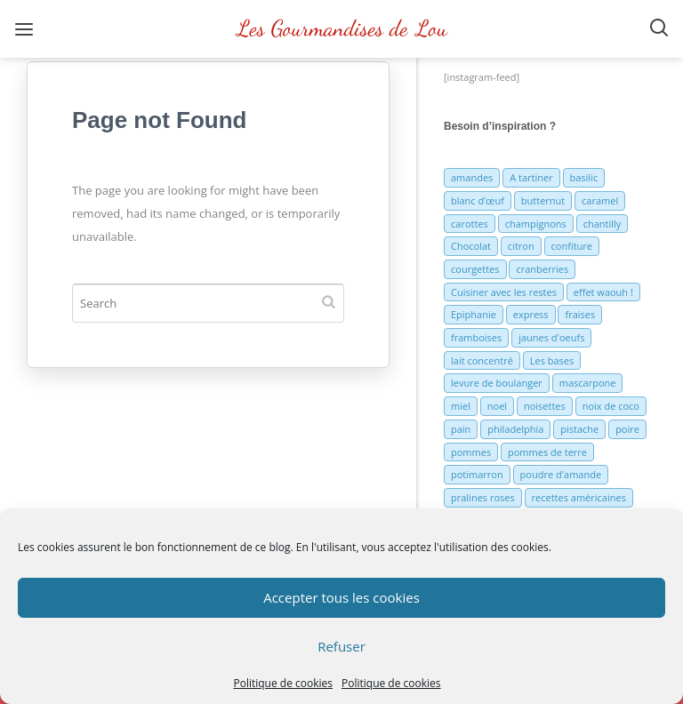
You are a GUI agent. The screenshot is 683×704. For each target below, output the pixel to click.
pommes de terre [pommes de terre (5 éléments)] (547, 452)
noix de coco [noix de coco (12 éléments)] (611, 405)
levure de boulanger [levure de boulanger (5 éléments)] (496, 382)
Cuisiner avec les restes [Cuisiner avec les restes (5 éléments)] (504, 292)
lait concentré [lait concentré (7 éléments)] (482, 360)
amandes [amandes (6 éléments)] (472, 177)
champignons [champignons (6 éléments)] (535, 223)
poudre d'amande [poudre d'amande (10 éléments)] (561, 474)
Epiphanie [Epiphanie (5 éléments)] (473, 314)
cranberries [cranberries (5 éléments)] (542, 269)
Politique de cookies (283, 683)
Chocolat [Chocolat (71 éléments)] (471, 245)
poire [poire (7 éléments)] (627, 429)
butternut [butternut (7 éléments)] (543, 200)
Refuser (341, 646)
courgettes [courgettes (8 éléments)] (475, 269)
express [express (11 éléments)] (531, 314)
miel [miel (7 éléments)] (460, 405)
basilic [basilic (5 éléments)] (584, 177)
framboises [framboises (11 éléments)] (476, 337)
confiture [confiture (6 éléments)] (571, 245)
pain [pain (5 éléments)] (460, 429)
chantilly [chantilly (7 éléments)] (602, 223)
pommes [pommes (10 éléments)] (471, 452)
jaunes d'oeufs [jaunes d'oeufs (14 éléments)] (551, 337)
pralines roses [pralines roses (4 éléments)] (483, 497)
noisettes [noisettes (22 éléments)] (545, 405)
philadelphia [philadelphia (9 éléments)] (515, 429)
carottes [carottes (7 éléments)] (469, 223)
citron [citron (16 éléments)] (521, 245)
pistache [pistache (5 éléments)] (579, 429)
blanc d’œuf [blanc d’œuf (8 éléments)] (477, 200)
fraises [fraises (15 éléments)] (580, 314)
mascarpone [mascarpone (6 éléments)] (587, 382)
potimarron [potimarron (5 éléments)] (477, 474)
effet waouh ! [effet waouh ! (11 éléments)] (603, 292)
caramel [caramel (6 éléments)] (600, 200)
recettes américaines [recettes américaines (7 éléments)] (579, 497)
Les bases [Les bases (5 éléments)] (552, 360)
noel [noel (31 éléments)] (497, 405)
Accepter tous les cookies (341, 597)
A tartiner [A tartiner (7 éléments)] (531, 177)
